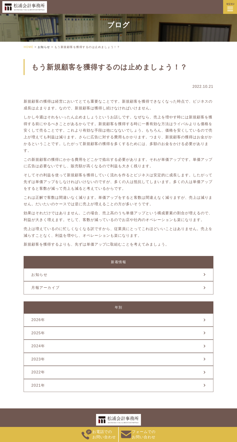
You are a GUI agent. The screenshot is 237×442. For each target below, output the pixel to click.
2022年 (38, 372)
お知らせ (39, 275)
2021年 (38, 385)
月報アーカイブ (45, 288)
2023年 (38, 359)
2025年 (38, 333)
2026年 (38, 320)
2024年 (38, 346)
